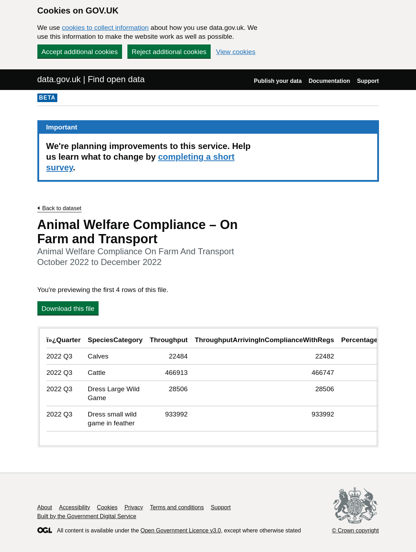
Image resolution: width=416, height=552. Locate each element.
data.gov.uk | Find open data (91, 79)
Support (368, 81)
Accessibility (74, 507)
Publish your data (278, 81)
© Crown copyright (355, 530)
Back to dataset (61, 208)
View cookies (236, 51)
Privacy (134, 507)
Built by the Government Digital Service (86, 516)
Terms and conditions (177, 507)
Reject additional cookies (169, 51)
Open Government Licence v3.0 (181, 530)
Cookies (107, 507)
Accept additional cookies (80, 51)
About (44, 507)
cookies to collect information (105, 27)
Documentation (329, 81)
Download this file (68, 308)
